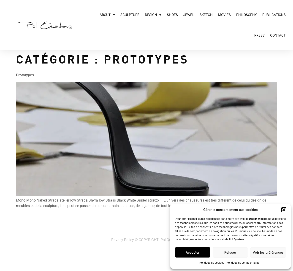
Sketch (206, 15)
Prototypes (25, 75)
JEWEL (188, 15)
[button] (284, 209)
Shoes (172, 15)
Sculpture (129, 15)
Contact (278, 35)
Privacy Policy (122, 240)
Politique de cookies (211, 262)
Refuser (230, 252)
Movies (224, 15)
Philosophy (246, 15)
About (107, 15)
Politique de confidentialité (242, 262)
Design (153, 15)
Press (259, 35)
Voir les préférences (268, 252)
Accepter (192, 252)
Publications (274, 15)
